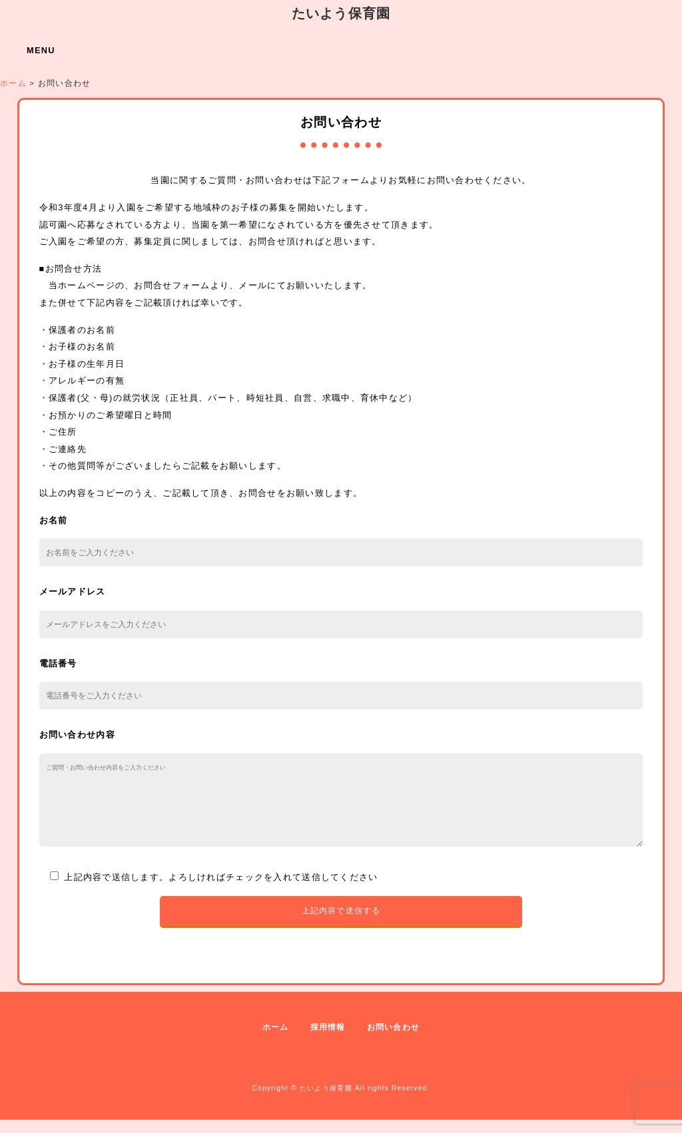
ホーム (275, 1040)
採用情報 (328, 1040)
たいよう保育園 (341, 13)
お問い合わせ (393, 1040)
